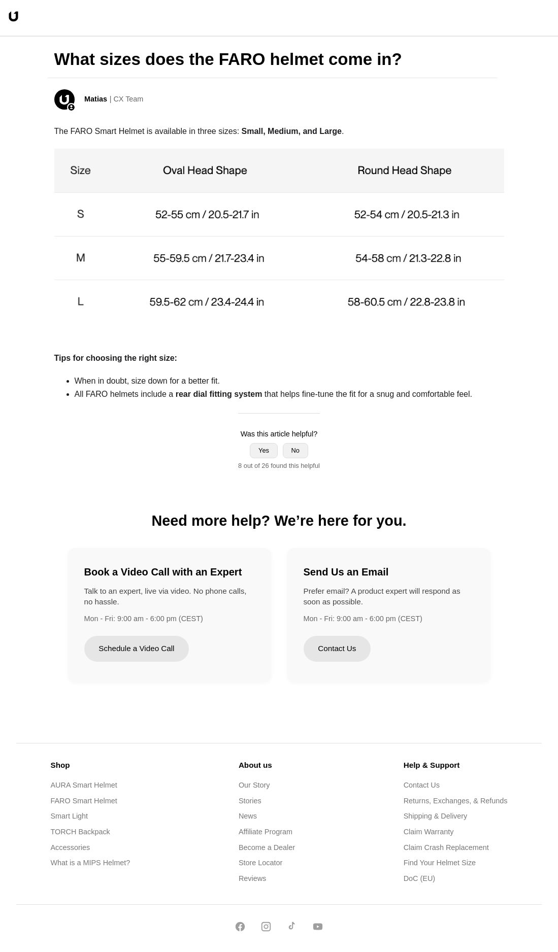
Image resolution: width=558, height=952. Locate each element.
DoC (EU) (419, 878)
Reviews (252, 878)
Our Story (254, 785)
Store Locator (260, 863)
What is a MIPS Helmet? (90, 863)
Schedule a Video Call (136, 648)
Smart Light (69, 816)
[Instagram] (266, 928)
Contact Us (337, 648)
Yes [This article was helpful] (263, 450)
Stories (250, 801)
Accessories (70, 847)
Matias (95, 99)
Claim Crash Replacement (446, 847)
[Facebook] (240, 928)
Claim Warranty (429, 832)
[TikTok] (292, 928)
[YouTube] (317, 928)
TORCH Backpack (80, 832)
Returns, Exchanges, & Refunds (456, 801)
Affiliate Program (265, 832)
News (248, 816)
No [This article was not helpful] (295, 450)
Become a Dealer (267, 847)
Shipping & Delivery (436, 816)
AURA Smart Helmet (84, 785)
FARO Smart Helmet (84, 801)
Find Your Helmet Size (440, 863)
